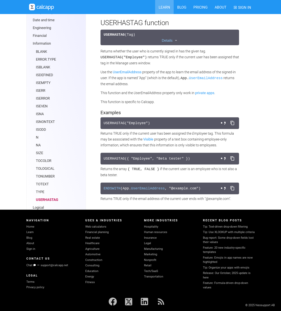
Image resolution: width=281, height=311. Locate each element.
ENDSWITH (112, 188)
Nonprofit (150, 260)
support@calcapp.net (54, 265)
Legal (147, 243)
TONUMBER (45, 75)
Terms (30, 282)
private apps (204, 93)
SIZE (39, 51)
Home (30, 226)
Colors (35, 176)
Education (91, 271)
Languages (38, 168)
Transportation (153, 276)
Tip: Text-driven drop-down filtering (225, 226)
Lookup (38, 114)
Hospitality (151, 226)
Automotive (92, 254)
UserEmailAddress (127, 72)
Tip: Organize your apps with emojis (226, 267)
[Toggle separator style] (224, 123)
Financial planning (97, 232)
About (30, 243)
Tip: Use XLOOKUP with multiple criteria (229, 232)
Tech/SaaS (151, 271)
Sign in (30, 249)
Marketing (150, 254)
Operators (40, 129)
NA (38, 44)
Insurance (150, 237)
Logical (38, 106)
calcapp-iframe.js (43, 184)
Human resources (155, 232)
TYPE (40, 90)
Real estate (92, 237)
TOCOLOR (43, 59)
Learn (30, 232)
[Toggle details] (170, 40)
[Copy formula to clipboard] (232, 123)
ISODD (41, 28)
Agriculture (92, 249)
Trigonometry (43, 153)
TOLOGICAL (45, 67)
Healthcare (92, 243)
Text (36, 145)
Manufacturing (153, 249)
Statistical (40, 137)
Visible (148, 139)
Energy (89, 276)
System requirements (46, 200)
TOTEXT (42, 83)
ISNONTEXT (45, 20)
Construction (93, 260)
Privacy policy (35, 287)
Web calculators (95, 226)
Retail (147, 265)
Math (37, 122)
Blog (29, 237)
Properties (38, 161)
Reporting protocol (44, 192)
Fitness (90, 282)
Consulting (92, 265)
